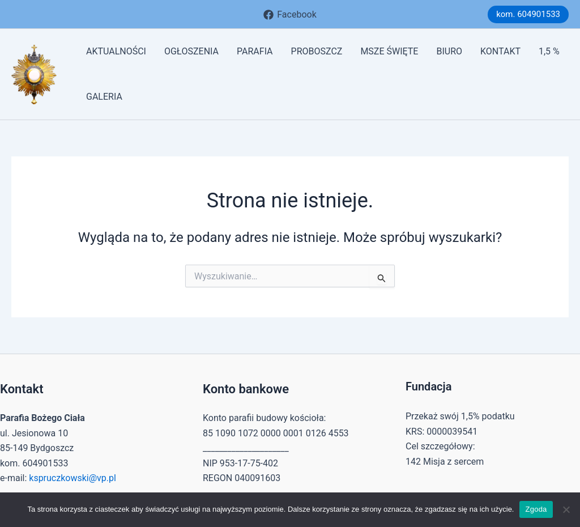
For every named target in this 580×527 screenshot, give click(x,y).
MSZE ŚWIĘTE (389, 51)
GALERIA (104, 96)
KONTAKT (500, 51)
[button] (528, 14)
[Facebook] (290, 15)
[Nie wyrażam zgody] (566, 509)
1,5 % (549, 51)
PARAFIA (255, 51)
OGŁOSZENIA (191, 51)
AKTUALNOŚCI (116, 51)
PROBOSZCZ (317, 51)
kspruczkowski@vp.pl (72, 478)
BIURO (449, 51)
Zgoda (536, 509)
